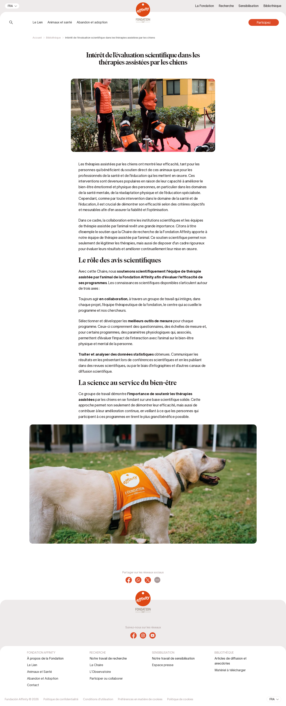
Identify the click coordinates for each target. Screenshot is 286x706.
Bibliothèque (53, 37)
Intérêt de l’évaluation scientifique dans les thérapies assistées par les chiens (110, 37)
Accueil (37, 37)
